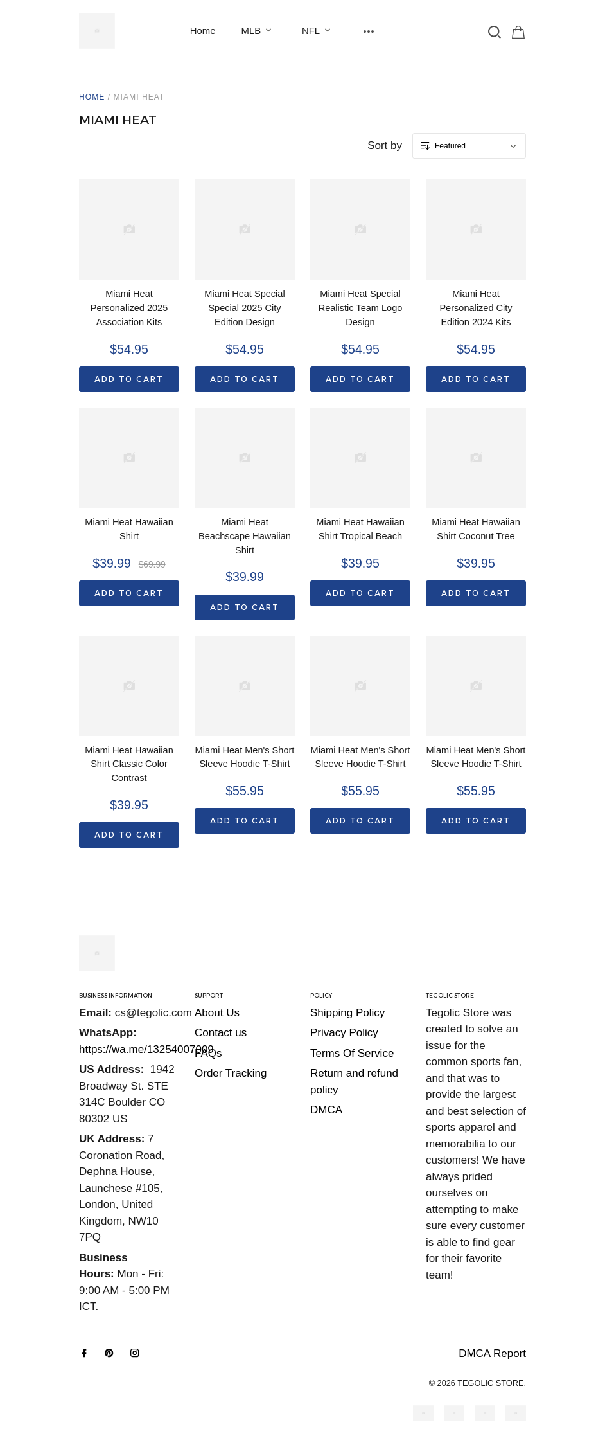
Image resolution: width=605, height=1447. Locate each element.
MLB (259, 31)
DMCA (326, 1110)
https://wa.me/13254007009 (146, 1049)
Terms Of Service (352, 1053)
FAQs (208, 1053)
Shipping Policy (347, 1013)
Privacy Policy (344, 1033)
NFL (318, 31)
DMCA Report (492, 1353)
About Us (217, 1013)
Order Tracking (231, 1073)
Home (203, 31)
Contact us (221, 1033)
